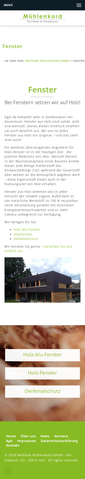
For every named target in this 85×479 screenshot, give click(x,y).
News (45, 436)
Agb (9, 441)
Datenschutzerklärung (59, 441)
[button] (8, 471)
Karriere (61, 436)
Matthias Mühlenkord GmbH (47, 60)
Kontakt (13, 445)
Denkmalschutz (26, 239)
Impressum (26, 441)
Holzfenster (23, 234)
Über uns (28, 436)
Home (11, 436)
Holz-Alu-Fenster (27, 230)
